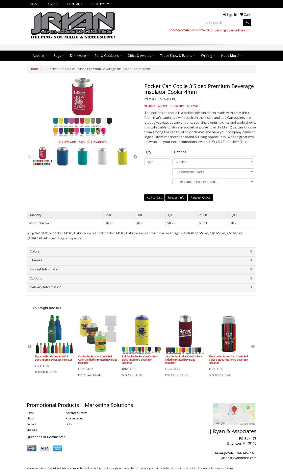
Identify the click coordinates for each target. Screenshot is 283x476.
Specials (32, 430)
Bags (58, 55)
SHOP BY (97, 4)
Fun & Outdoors (108, 55)
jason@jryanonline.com (232, 30)
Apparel (40, 55)
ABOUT (53, 4)
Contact (31, 424)
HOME (35, 4)
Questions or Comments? (46, 437)
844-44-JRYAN (179, 30)
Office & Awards (141, 55)
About (30, 418)
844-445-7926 (202, 30)
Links (69, 424)
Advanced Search (76, 413)
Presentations (74, 418)
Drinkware (79, 55)
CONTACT (74, 4)
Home (30, 413)
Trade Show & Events (177, 55)
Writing (208, 55)
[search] (247, 22)
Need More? (231, 55)
